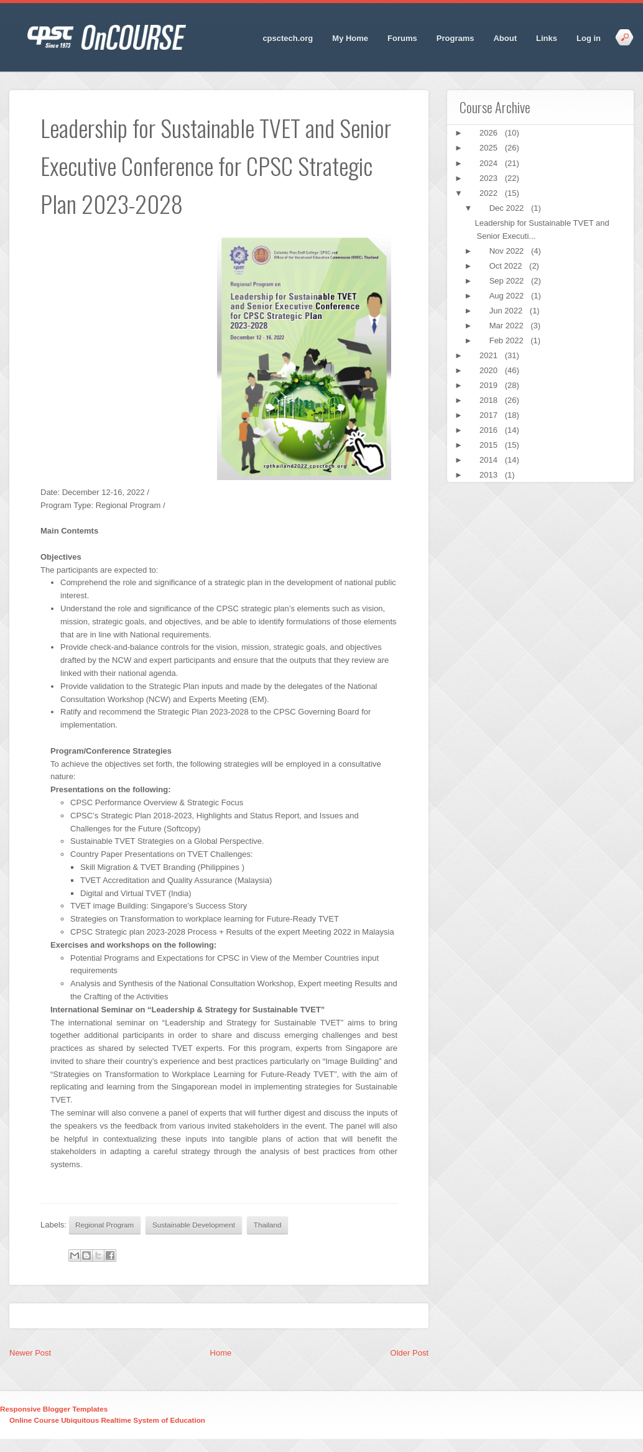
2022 (489, 193)
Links (546, 38)
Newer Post (30, 1352)
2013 (489, 474)
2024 (489, 163)
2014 (489, 460)
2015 (489, 445)
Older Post (409, 1352)
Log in (588, 38)
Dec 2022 (507, 208)
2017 (489, 415)
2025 (489, 147)
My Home (350, 38)
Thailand (268, 1225)
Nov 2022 (507, 251)
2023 (489, 178)
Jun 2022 (507, 310)
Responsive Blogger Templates (54, 1409)
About (505, 38)
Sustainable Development (193, 1225)
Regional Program (104, 1225)
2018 (489, 400)
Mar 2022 (507, 325)
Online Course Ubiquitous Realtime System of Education (107, 1420)
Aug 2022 (507, 295)
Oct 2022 (506, 266)
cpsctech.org (287, 38)
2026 (489, 132)
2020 (489, 370)
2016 (489, 430)
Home (221, 1352)
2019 (489, 385)
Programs (455, 38)
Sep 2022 (507, 280)
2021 (489, 355)
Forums (402, 38)
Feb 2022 (507, 340)
